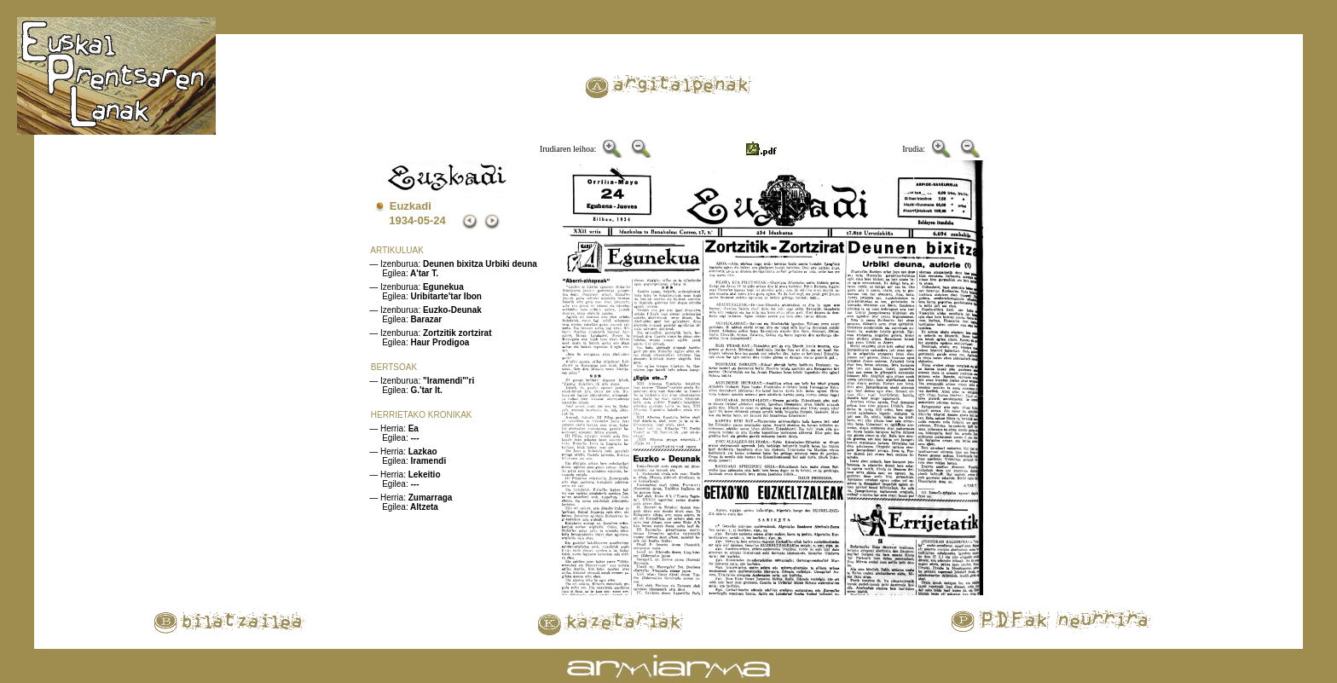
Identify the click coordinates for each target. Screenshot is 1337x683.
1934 (401, 220)
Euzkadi (410, 206)
